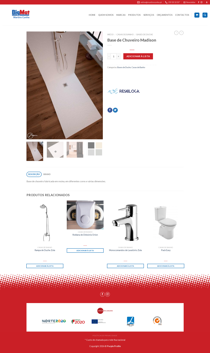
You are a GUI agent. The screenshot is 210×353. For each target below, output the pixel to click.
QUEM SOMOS (106, 15)
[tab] (34, 174)
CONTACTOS (182, 15)
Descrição (34, 174)
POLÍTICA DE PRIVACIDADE (105, 335)
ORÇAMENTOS (164, 15)
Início (110, 34)
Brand (47, 174)
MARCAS (121, 15)
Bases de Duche (145, 34)
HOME (92, 15)
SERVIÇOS (148, 15)
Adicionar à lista (138, 56)
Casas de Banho (125, 34)
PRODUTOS (134, 15)
